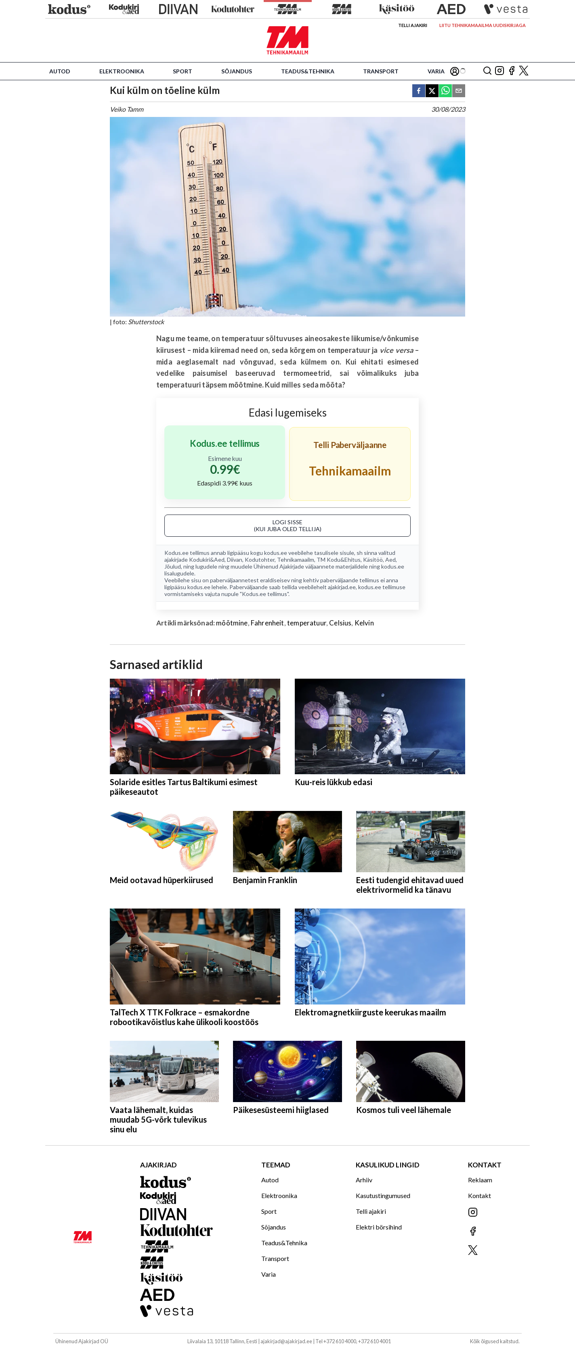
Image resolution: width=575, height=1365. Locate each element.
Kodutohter (260, 559)
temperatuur (306, 623)
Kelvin (364, 623)
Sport (182, 71)
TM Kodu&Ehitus (339, 559)
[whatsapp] (445, 91)
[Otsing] (487, 71)
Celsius (340, 623)
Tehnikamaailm (295, 559)
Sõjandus (236, 71)
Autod (59, 71)
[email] (458, 91)
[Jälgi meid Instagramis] (499, 71)
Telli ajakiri (412, 25)
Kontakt (479, 1195)
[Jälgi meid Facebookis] (512, 71)
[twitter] (432, 91)
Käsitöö (373, 559)
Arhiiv (364, 1180)
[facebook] (418, 91)
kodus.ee (275, 552)
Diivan (234, 559)
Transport (381, 71)
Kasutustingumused (383, 1195)
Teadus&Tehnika (307, 71)
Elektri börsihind (379, 1227)
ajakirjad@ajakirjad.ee (286, 1341)
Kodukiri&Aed (207, 559)
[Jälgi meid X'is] (524, 71)
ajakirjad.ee (342, 587)
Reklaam (480, 1180)
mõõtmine (232, 623)
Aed (390, 559)
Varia (436, 71)
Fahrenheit (267, 623)
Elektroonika (121, 71)
